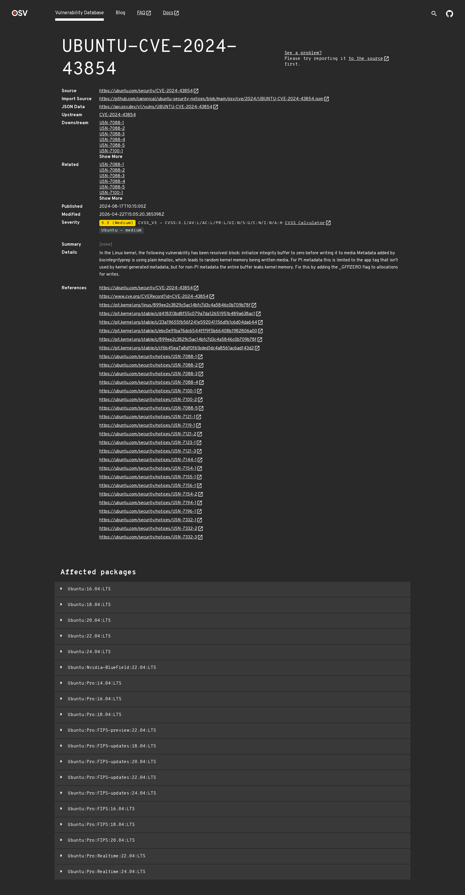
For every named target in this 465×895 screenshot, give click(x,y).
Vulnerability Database (79, 13)
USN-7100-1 (111, 151)
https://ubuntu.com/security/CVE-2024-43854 (146, 91)
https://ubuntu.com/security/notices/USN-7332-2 (148, 529)
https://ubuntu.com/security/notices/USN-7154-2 (148, 494)
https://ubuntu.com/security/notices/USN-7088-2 (148, 365)
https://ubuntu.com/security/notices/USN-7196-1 (147, 511)
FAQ (141, 13)
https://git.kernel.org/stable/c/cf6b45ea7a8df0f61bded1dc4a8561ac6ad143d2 (176, 348)
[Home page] (20, 14)
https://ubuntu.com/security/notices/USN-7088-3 (148, 374)
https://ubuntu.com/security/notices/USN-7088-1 (148, 357)
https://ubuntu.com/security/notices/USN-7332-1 (147, 520)
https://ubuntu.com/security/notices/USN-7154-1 (147, 469)
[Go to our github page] (449, 16)
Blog (120, 13)
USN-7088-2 (112, 129)
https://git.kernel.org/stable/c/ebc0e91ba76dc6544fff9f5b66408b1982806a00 (178, 331)
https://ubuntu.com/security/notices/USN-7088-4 (148, 383)
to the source (365, 59)
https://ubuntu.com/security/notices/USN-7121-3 (147, 451)
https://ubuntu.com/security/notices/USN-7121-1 (147, 417)
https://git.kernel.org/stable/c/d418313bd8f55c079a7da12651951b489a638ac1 (177, 314)
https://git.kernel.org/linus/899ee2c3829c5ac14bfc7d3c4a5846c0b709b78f (175, 305)
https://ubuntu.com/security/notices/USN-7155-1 (147, 477)
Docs (168, 13)
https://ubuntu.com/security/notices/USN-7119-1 (147, 426)
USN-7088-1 (111, 123)
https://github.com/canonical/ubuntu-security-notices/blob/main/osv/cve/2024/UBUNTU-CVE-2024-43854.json (211, 99)
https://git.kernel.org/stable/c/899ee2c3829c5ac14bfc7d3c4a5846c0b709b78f (178, 340)
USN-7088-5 (112, 145)
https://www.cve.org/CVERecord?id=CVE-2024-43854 (153, 297)
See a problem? (303, 53)
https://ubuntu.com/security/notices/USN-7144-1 (148, 460)
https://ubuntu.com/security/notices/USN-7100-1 (147, 391)
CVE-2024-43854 (117, 115)
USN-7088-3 (112, 134)
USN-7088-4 (112, 140)
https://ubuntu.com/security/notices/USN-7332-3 (148, 537)
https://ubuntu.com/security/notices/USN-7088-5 (148, 408)
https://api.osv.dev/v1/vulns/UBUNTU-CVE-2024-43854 (155, 107)
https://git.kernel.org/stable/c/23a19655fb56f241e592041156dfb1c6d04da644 (178, 322)
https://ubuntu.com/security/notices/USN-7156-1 (147, 486)
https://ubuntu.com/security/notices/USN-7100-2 (148, 400)
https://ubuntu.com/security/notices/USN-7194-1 (147, 503)
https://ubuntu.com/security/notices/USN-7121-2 (147, 434)
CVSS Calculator (305, 223)
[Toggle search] (434, 14)
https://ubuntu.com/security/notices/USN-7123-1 (147, 443)
